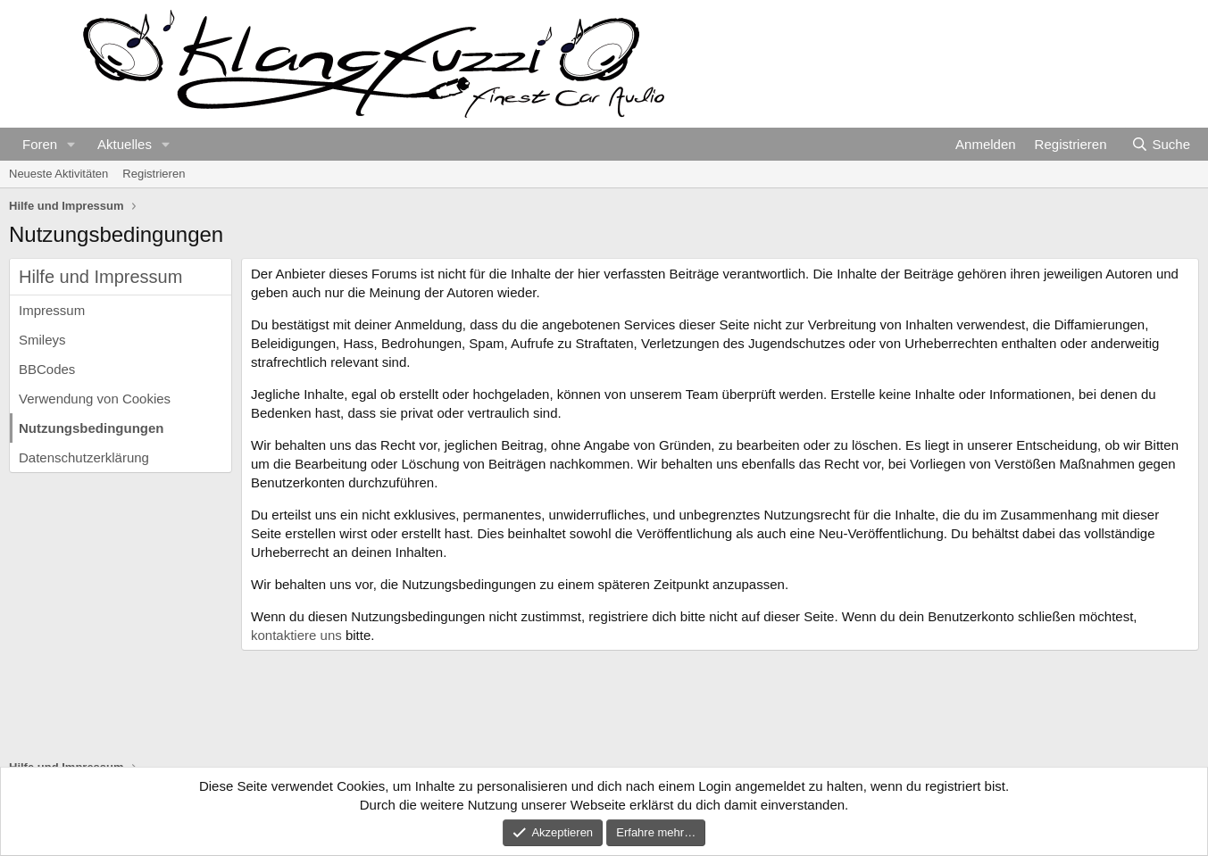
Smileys (42, 339)
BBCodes (47, 369)
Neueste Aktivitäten (58, 173)
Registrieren (153, 173)
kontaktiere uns (296, 635)
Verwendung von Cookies (95, 398)
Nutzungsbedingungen (91, 428)
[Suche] (1160, 144)
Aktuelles (124, 144)
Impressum (52, 310)
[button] (71, 144)
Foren (39, 144)
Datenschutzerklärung (84, 457)
